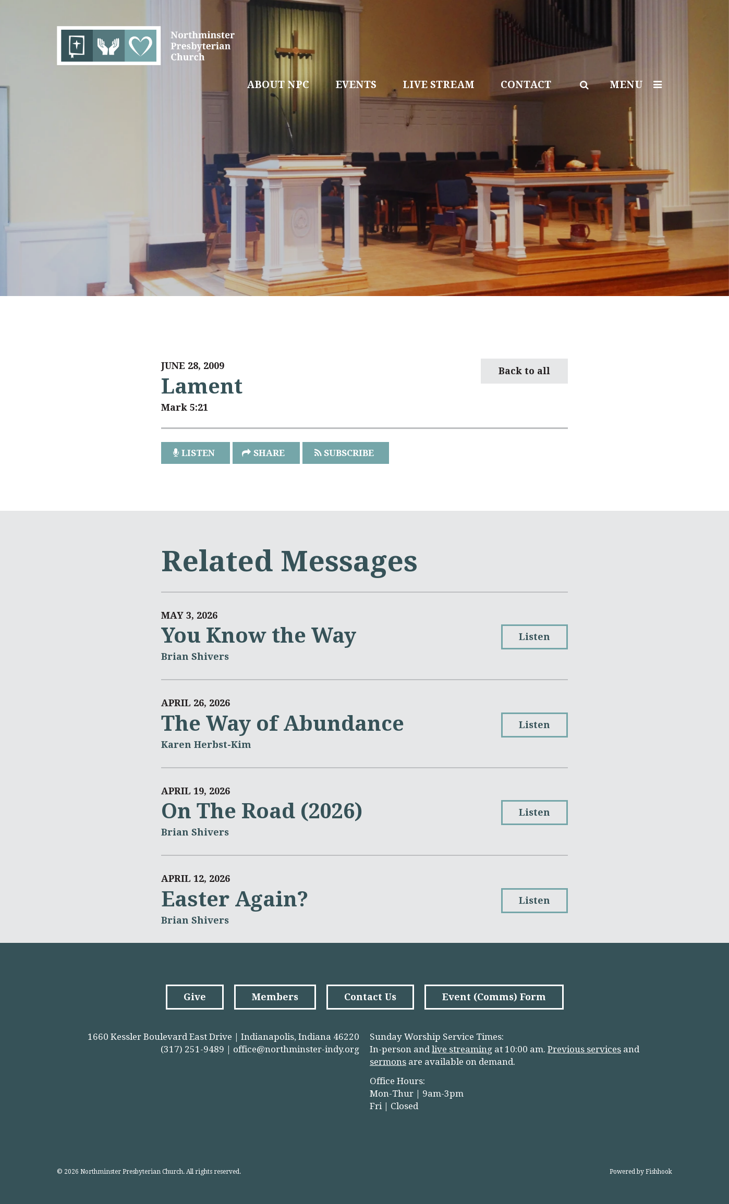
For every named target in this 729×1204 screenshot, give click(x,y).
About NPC (278, 85)
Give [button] (195, 996)
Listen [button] (534, 636)
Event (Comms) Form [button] (494, 996)
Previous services (584, 1049)
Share (269, 453)
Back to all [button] (524, 370)
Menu (638, 85)
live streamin (459, 1049)
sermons (388, 1061)
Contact (526, 85)
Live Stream (439, 85)
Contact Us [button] (370, 996)
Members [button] (275, 996)
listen (198, 453)
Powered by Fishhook (641, 1171)
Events (355, 85)
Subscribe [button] (349, 453)
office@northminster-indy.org (296, 1049)
